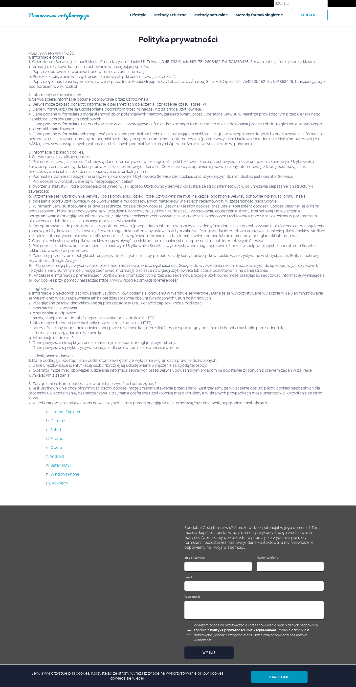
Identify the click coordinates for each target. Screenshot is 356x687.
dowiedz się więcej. (127, 678)
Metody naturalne (211, 15)
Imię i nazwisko (194, 558)
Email (188, 577)
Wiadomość (192, 597)
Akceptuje (279, 677)
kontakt (309, 15)
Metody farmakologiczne (259, 15)
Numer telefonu (267, 558)
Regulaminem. (265, 630)
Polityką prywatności (227, 630)
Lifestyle (138, 15)
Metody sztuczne (170, 15)
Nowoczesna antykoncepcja (58, 15)
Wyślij (209, 653)
